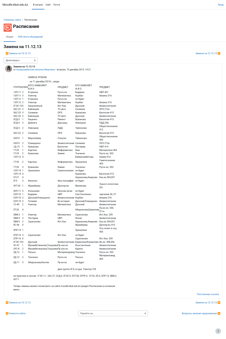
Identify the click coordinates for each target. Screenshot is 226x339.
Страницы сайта (20, 20)
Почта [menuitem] (56, 4)
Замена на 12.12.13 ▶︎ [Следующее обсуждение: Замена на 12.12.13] (200, 53)
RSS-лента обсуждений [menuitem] (38, 36)
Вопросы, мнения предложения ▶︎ (193, 321)
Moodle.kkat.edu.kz (15, 4)
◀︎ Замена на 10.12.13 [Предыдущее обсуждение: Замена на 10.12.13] (25, 53)
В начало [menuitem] (38, 4)
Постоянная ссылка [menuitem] (200, 302)
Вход (220, 4)
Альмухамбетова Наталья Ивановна (44, 69)
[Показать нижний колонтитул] (218, 331)
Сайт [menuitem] (48, 4)
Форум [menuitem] (17, 36)
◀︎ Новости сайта (23, 321)
